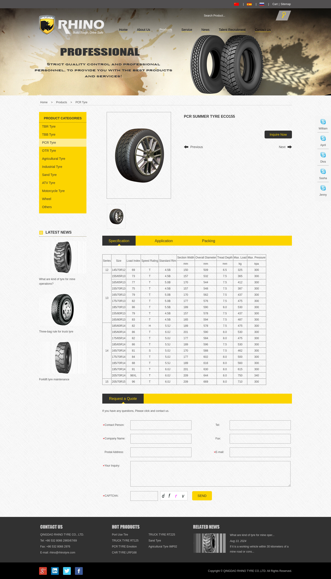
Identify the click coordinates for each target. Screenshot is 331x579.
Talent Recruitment (232, 30)
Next (282, 147)
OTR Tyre (49, 150)
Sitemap (286, 4)
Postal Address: (114, 452)
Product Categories (63, 118)
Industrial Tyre (52, 167)
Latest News (58, 232)
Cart (275, 4)
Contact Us (263, 30)
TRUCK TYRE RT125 (125, 540)
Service (186, 30)
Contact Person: (114, 425)
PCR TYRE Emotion (124, 546)
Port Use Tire (120, 534)
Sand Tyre (49, 175)
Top (320, 503)
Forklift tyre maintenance (54, 379)
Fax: (218, 438)
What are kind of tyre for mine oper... (252, 535)
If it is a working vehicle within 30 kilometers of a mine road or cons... (259, 549)
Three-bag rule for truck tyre (56, 331)
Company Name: (115, 438)
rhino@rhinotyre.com (62, 552)
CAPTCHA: (112, 495)
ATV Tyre (48, 183)
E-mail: (220, 452)
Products (166, 30)
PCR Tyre (81, 102)
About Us (143, 30)
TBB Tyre (48, 134)
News (205, 30)
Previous (196, 147)
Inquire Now (278, 134)
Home (123, 30)
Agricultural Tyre (53, 159)
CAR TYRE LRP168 (124, 552)
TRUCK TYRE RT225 (161, 534)
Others (47, 207)
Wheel (46, 199)
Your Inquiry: (112, 465)
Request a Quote (123, 399)
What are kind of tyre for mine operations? (57, 281)
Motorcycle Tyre (53, 191)
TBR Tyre (49, 126)
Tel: (218, 425)
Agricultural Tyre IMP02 (162, 546)
